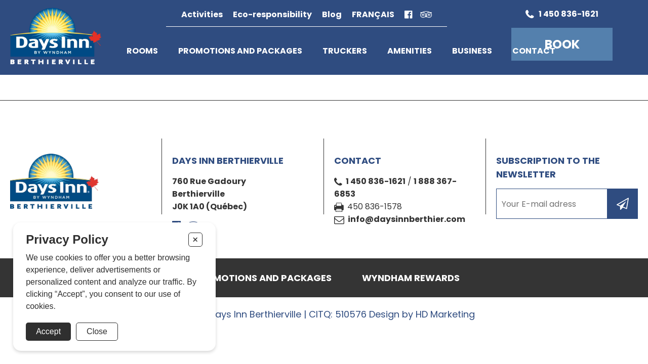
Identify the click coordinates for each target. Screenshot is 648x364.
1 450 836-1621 (376, 181)
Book (562, 44)
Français (373, 14)
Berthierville (198, 194)
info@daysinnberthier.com (406, 219)
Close (97, 331)
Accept (48, 331)
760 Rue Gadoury (209, 181)
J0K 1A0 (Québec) (209, 206)
